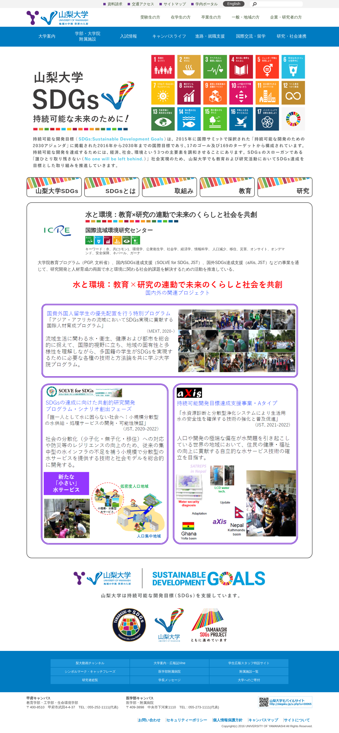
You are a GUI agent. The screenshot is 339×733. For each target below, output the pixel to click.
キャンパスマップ (263, 720)
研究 (303, 191)
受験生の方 (150, 17)
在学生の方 (181, 17)
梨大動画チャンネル (90, 663)
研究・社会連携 (291, 36)
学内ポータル (206, 4)
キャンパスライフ (169, 36)
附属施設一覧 (248, 671)
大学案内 (46, 36)
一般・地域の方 (246, 17)
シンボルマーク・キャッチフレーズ (90, 671)
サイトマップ (175, 4)
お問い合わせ (149, 720)
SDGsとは (120, 191)
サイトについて (297, 720)
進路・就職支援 (210, 36)
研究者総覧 (90, 680)
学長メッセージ (169, 680)
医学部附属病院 (169, 671)
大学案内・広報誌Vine (169, 663)
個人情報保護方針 (228, 720)
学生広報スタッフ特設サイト (249, 663)
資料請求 (115, 4)
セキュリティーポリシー (186, 720)
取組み (184, 191)
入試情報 (128, 36)
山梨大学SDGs (56, 191)
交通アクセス (143, 4)
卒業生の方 (211, 17)
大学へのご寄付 (249, 680)
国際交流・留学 (251, 36)
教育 (245, 191)
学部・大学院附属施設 (87, 36)
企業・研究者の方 (286, 17)
